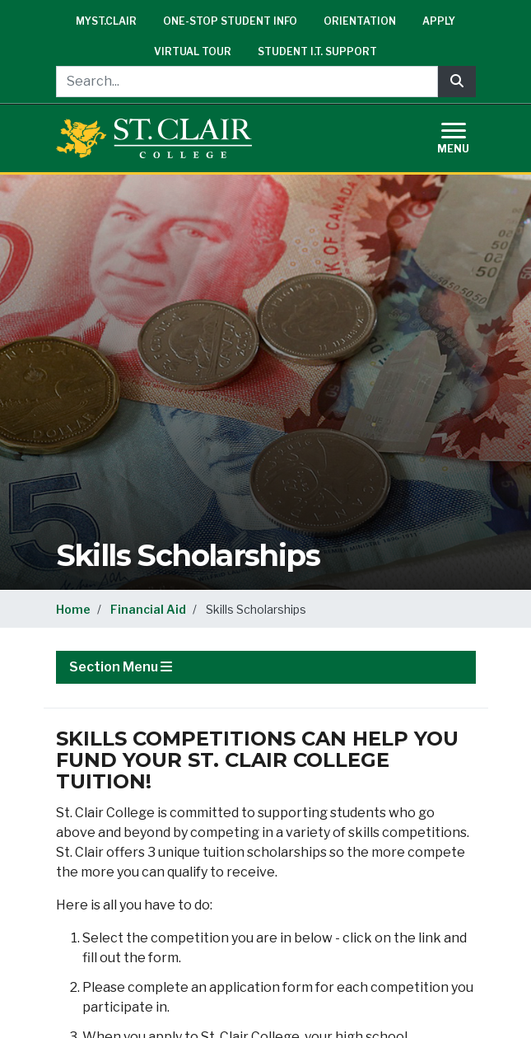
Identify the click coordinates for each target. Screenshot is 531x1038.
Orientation (360, 21)
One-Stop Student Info (230, 21)
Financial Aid (148, 609)
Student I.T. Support (317, 51)
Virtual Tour (192, 51)
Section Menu (120, 667)
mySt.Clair (106, 21)
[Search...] (247, 81)
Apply (438, 21)
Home (73, 609)
